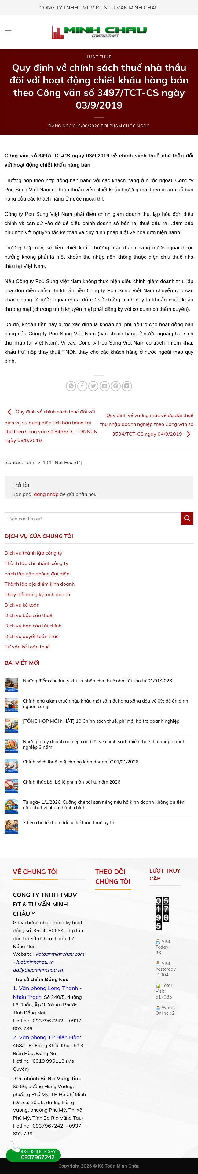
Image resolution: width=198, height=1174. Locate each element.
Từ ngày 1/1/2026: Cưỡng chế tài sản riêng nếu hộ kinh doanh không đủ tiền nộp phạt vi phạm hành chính (104, 804)
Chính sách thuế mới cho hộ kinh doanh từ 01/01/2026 (80, 762)
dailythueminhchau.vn (38, 970)
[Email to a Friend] (105, 386)
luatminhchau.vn (34, 962)
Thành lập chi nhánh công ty (36, 563)
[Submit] (187, 518)
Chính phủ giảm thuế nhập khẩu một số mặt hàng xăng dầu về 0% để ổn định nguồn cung (105, 703)
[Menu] (8, 31)
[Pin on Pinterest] (116, 386)
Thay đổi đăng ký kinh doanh (37, 594)
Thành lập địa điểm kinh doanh (40, 584)
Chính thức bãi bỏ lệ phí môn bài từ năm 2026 (71, 782)
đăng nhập (46, 494)
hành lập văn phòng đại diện (37, 573)
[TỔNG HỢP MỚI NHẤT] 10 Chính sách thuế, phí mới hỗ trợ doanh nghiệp (101, 721)
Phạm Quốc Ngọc (129, 126)
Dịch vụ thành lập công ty (33, 553)
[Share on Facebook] (82, 386)
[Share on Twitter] (93, 386)
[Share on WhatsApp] (71, 386)
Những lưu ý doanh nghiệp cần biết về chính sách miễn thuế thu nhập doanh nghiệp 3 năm (104, 744)
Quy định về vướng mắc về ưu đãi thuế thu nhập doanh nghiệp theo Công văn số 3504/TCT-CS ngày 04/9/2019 (146, 424)
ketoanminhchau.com (60, 954)
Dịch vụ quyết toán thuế (32, 636)
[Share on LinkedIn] (127, 386)
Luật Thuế (99, 56)
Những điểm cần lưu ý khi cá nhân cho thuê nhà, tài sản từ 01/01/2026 (97, 681)
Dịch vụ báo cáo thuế (28, 615)
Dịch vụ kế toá (21, 605)
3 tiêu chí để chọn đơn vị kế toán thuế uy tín (69, 822)
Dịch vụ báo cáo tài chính (33, 625)
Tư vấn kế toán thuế (27, 647)
